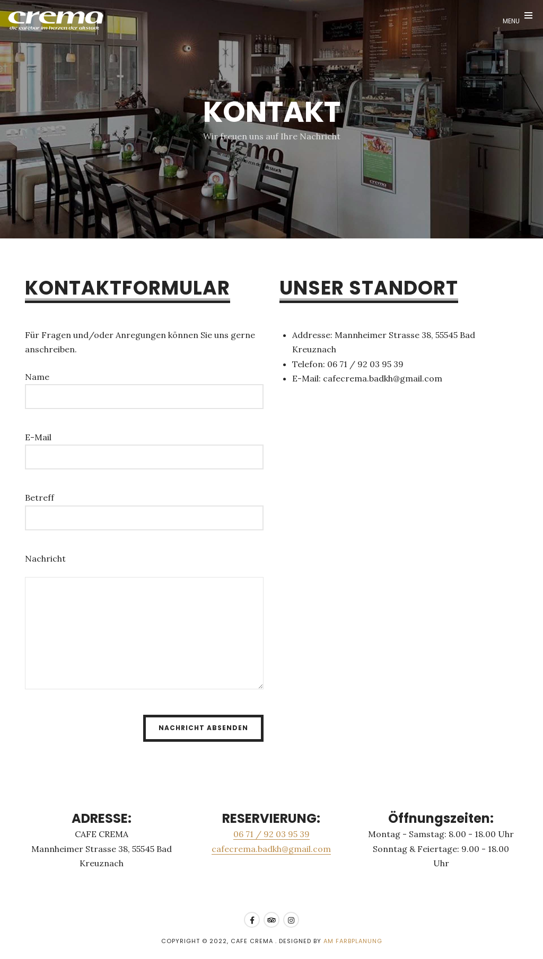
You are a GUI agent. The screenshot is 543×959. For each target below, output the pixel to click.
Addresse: (312, 335)
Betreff (39, 497)
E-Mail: (306, 378)
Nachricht (45, 558)
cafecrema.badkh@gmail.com (271, 848)
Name (37, 376)
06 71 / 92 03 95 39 (271, 834)
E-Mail (38, 437)
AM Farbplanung (352, 941)
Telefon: (308, 364)
